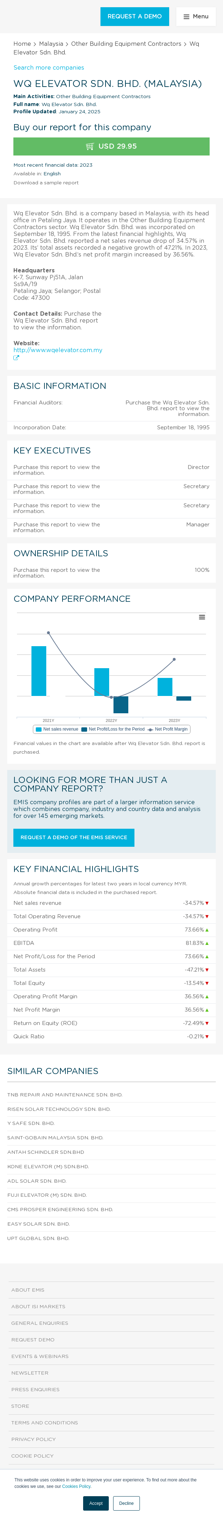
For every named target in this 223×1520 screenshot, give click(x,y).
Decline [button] (126, 1503)
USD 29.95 (111, 146)
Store (20, 1406)
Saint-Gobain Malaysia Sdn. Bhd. (55, 1137)
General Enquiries (39, 1323)
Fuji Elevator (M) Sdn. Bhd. (47, 1195)
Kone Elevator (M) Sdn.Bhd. (48, 1166)
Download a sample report (46, 182)
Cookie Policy (32, 1456)
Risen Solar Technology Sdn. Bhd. (59, 1109)
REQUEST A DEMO (135, 16)
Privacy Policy (33, 1439)
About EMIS (27, 1290)
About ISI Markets (38, 1306)
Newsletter (29, 1373)
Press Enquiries (35, 1389)
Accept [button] (96, 1503)
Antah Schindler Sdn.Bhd (45, 1152)
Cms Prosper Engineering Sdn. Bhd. (60, 1209)
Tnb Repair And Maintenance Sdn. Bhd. (65, 1095)
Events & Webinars (40, 1356)
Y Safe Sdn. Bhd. (31, 1123)
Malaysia (51, 44)
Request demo (33, 1339)
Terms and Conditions (44, 1422)
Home (22, 44)
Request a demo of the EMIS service (74, 837)
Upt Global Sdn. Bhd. (38, 1238)
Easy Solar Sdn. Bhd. (38, 1224)
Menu (196, 16)
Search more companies (48, 68)
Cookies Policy (76, 1486)
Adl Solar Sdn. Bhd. (37, 1181)
